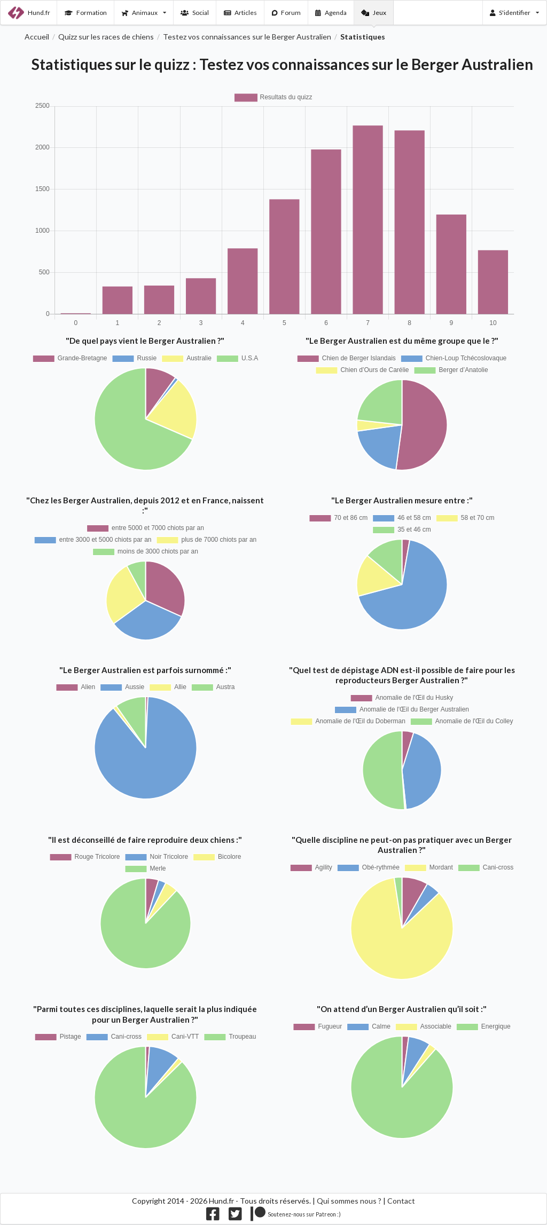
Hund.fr (29, 13)
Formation (86, 13)
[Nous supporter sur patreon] (296, 1216)
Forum (286, 13)
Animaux (144, 13)
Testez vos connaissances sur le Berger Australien (247, 37)
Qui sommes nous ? (349, 1200)
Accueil (37, 37)
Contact (401, 1200)
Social (195, 13)
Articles (240, 13)
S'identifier (515, 13)
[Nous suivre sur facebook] (213, 1216)
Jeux (373, 13)
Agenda (331, 13)
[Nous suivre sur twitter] (235, 1216)
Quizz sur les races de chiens (106, 37)
